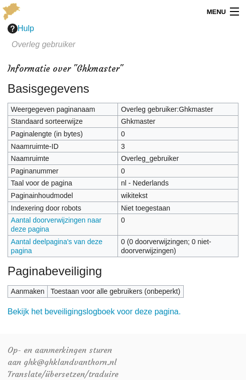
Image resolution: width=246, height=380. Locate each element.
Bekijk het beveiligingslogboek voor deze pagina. (94, 311)
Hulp (21, 29)
